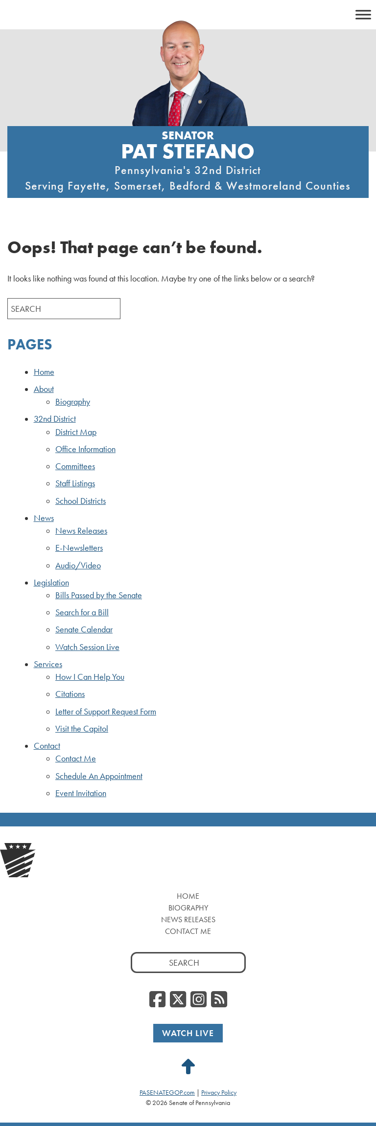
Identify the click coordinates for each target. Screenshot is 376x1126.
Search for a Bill (82, 612)
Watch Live (188, 1033)
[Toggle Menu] (363, 14)
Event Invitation (80, 793)
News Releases (81, 530)
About (44, 389)
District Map (75, 432)
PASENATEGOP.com (167, 1092)
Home (44, 372)
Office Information (85, 449)
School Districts (80, 501)
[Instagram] (198, 1000)
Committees (75, 466)
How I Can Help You (89, 676)
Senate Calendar (84, 629)
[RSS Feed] (219, 1000)
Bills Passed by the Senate (98, 595)
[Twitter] (178, 1000)
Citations (70, 694)
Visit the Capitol (81, 728)
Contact (47, 745)
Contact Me (75, 758)
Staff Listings (75, 483)
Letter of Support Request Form (105, 711)
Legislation (51, 582)
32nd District (55, 418)
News (44, 518)
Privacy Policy (218, 1092)
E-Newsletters (79, 547)
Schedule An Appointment (98, 776)
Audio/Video (78, 565)
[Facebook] (157, 1000)
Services (48, 664)
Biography (72, 401)
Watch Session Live (87, 647)
